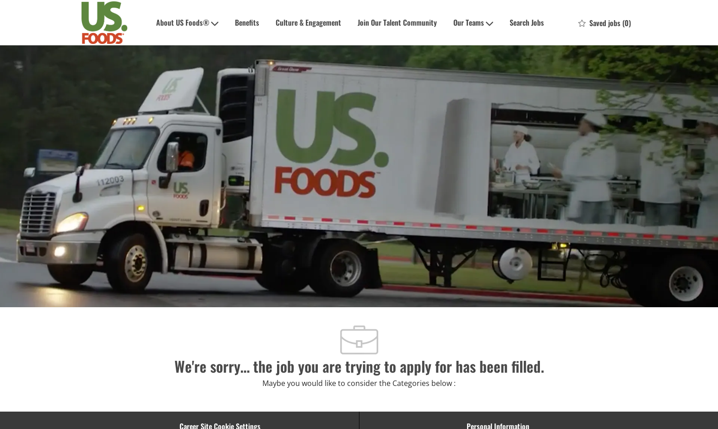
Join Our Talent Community (397, 22)
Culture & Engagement (308, 22)
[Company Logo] (104, 22)
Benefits (247, 22)
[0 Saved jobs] (604, 22)
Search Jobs (527, 22)
